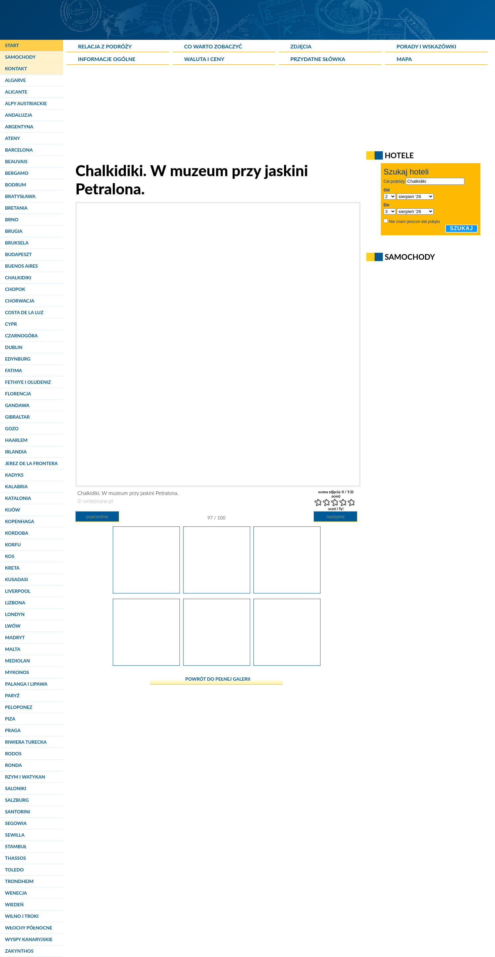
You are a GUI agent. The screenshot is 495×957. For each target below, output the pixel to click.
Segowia (16, 823)
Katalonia (18, 498)
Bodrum (15, 184)
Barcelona (19, 150)
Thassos (15, 858)
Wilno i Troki (21, 916)
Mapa (404, 59)
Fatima (13, 370)
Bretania (16, 208)
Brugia (14, 231)
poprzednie (97, 516)
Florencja (18, 393)
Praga (13, 730)
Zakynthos (19, 951)
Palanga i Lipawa (26, 684)
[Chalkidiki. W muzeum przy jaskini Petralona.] (146, 591)
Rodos (13, 753)
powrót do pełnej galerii (217, 679)
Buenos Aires (21, 266)
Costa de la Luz (24, 312)
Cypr (11, 324)
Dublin (13, 347)
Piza (10, 718)
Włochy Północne (28, 927)
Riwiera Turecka (26, 742)
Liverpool (18, 591)
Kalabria (16, 486)
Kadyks (14, 475)
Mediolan (17, 660)
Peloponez (18, 707)
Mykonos (17, 672)
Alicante (16, 92)
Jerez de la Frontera (31, 463)
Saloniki (15, 788)
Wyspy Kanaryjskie (28, 939)
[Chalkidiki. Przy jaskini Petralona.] (286, 663)
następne (335, 516)
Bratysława (20, 196)
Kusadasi (16, 579)
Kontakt (16, 68)
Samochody (20, 57)
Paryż (12, 695)
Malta (12, 649)
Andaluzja (18, 115)
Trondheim (19, 881)
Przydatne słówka (317, 59)
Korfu (13, 544)
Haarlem (16, 440)
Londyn (15, 614)
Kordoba (16, 533)
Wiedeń (14, 904)
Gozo (12, 428)
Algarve (15, 80)
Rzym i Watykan (25, 777)
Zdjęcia (301, 46)
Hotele (399, 155)
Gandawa (17, 405)
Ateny (12, 138)
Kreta (12, 568)
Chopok (15, 289)
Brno (11, 219)
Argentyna (19, 126)
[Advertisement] (227, 114)
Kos (9, 556)
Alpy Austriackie (26, 103)
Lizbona (15, 602)
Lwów (13, 626)
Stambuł (16, 846)
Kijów (12, 510)
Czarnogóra (21, 335)
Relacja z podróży (105, 46)
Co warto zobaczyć (213, 46)
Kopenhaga (19, 521)
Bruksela (17, 242)
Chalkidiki (18, 277)
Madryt (15, 637)
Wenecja (16, 893)
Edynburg (18, 359)
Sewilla (15, 835)
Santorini (17, 811)
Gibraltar (17, 417)
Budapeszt (18, 254)
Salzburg (17, 800)
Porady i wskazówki (426, 46)
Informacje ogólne (106, 59)
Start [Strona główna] (12, 45)
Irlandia (16, 451)
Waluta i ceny (204, 59)
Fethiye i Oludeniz (28, 382)
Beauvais (16, 161)
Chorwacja (19, 301)
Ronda (13, 765)
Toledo (14, 869)
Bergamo (16, 173)
